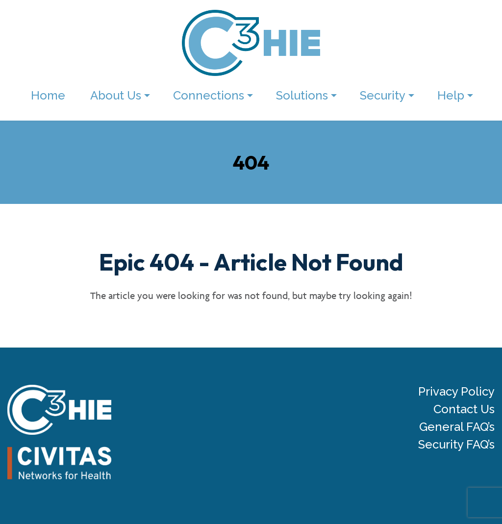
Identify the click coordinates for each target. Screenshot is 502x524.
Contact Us (464, 409)
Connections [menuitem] (208, 95)
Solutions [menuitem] (302, 95)
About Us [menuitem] (115, 95)
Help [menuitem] (450, 95)
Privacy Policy (456, 392)
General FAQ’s (457, 427)
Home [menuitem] (48, 95)
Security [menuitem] (382, 95)
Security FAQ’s (456, 444)
